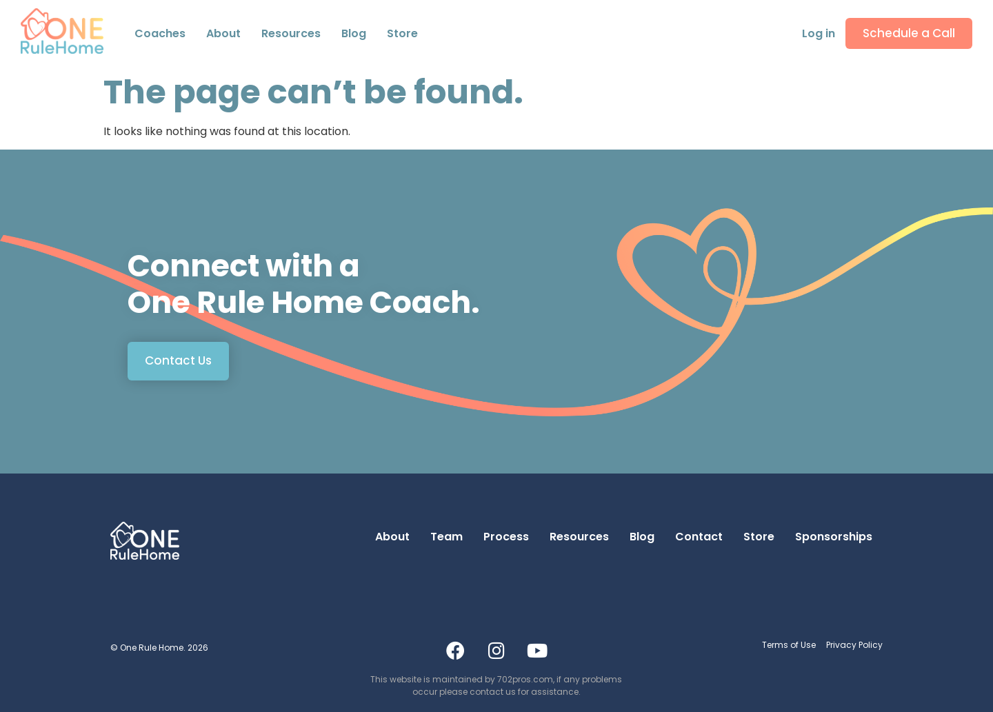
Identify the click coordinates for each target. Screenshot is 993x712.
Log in (818, 33)
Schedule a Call (909, 33)
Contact (699, 537)
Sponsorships (833, 537)
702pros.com (525, 679)
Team (446, 537)
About (392, 537)
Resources (291, 33)
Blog (353, 33)
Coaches (159, 33)
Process (506, 537)
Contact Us (178, 360)
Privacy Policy (854, 645)
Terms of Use (789, 645)
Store (402, 33)
